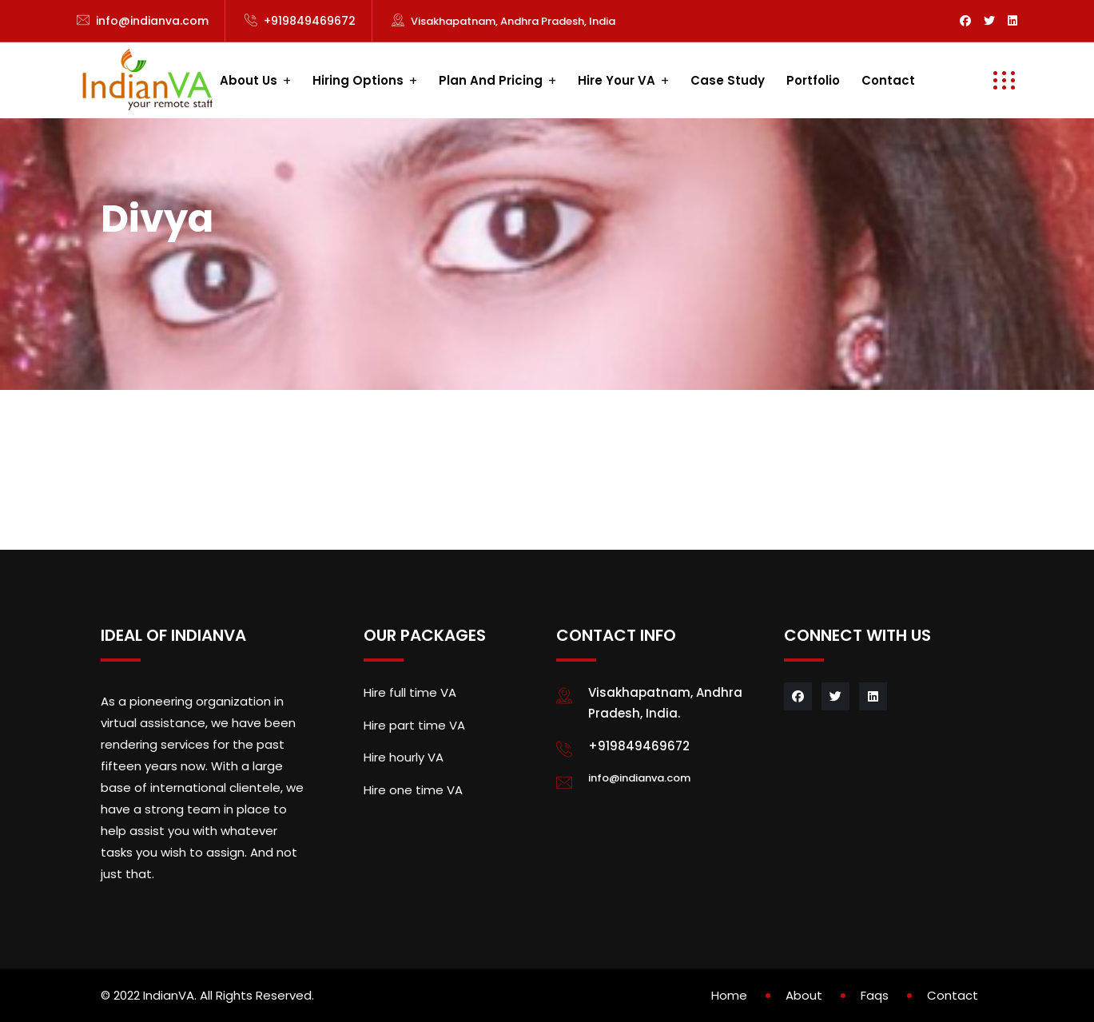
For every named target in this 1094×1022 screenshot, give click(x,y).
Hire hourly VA (404, 757)
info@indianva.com (152, 21)
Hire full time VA (410, 692)
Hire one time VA (413, 789)
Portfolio (813, 80)
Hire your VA (616, 80)
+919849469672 (310, 21)
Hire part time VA (414, 725)
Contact (888, 80)
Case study (727, 80)
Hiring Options (358, 80)
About (804, 995)
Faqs (875, 995)
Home (729, 995)
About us (248, 80)
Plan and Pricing (491, 80)
